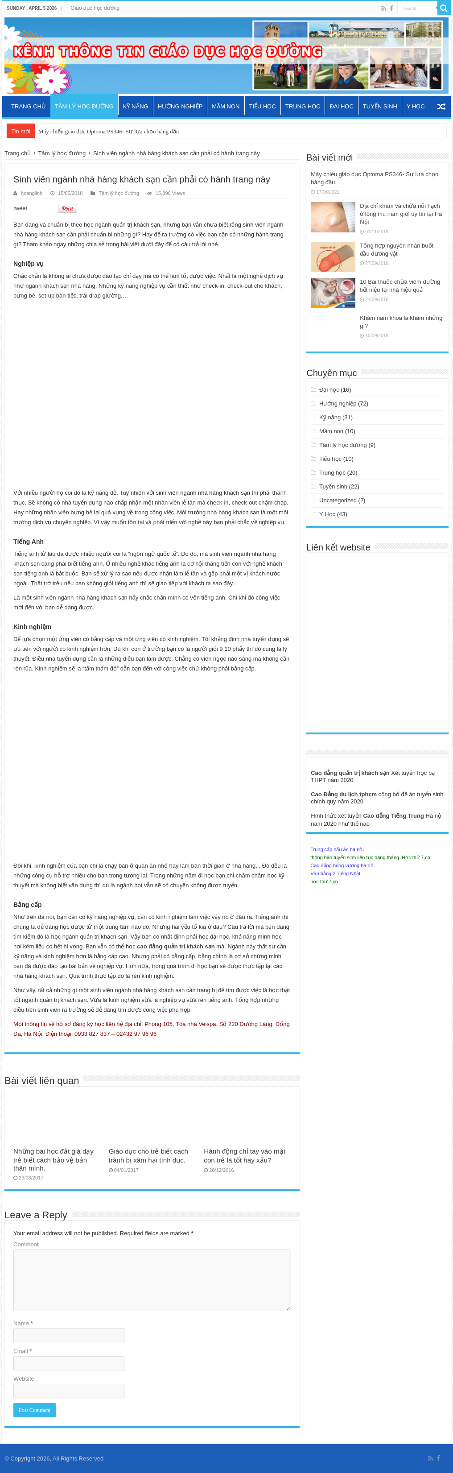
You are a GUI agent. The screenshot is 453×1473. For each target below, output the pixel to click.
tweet (20, 208)
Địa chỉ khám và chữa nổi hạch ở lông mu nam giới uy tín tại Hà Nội (401, 214)
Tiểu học (262, 106)
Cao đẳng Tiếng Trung (394, 815)
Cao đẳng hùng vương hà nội (342, 865)
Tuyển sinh (380, 106)
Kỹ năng (135, 106)
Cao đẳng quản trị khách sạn (351, 773)
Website (23, 1378)
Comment (25, 1244)
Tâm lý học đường (84, 106)
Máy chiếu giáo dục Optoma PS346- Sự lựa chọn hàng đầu (108, 131)
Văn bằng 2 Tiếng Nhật (335, 873)
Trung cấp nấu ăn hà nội (337, 849)
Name (23, 1323)
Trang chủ (28, 106)
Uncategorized (338, 500)
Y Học (416, 106)
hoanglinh (31, 193)
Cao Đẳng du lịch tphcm (345, 794)
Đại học (341, 106)
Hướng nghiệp (180, 106)
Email (22, 1351)
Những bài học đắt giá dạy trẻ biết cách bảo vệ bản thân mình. (53, 1159)
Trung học (303, 106)
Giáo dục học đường (94, 8)
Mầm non (225, 106)
